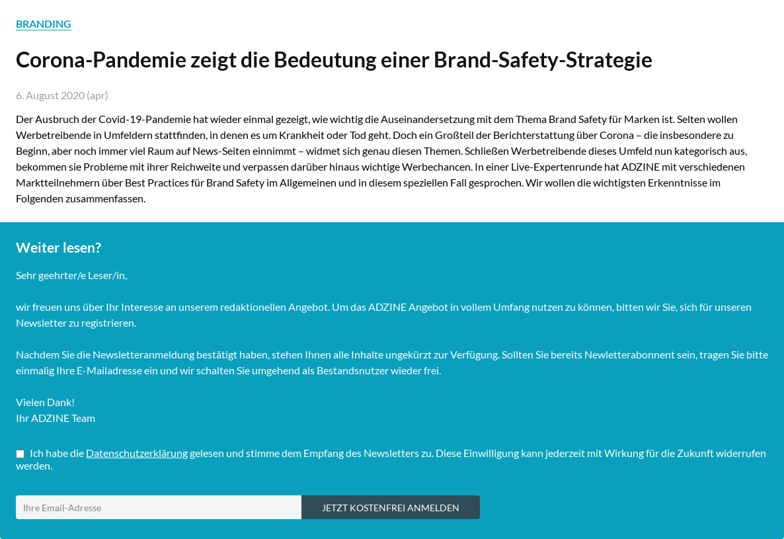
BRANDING (43, 23)
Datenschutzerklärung (137, 452)
